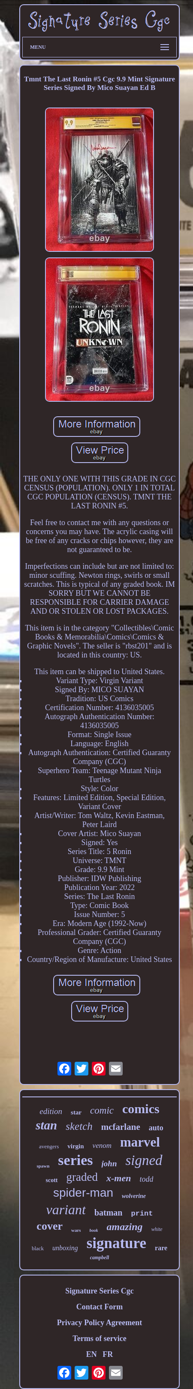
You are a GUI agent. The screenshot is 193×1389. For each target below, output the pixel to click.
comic (102, 1110)
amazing (125, 1226)
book (94, 1230)
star (76, 1112)
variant (65, 1209)
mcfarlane (120, 1127)
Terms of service (99, 1338)
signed (143, 1160)
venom (102, 1145)
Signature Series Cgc (99, 1291)
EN (91, 1354)
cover (49, 1226)
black (38, 1248)
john (109, 1163)
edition (50, 1111)
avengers (49, 1146)
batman (108, 1212)
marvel (140, 1142)
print (142, 1214)
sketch (79, 1126)
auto (156, 1127)
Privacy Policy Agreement (99, 1322)
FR (108, 1354)
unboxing (65, 1248)
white (157, 1229)
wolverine (134, 1196)
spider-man (83, 1192)
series (75, 1160)
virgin (75, 1146)
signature (116, 1243)
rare (161, 1248)
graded (82, 1177)
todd (146, 1179)
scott (52, 1180)
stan (46, 1125)
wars (76, 1230)
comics (141, 1109)
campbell (99, 1258)
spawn (42, 1165)
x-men (118, 1178)
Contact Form (99, 1306)
